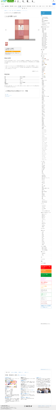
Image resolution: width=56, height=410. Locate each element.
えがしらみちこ (43, 90)
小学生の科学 (43, 167)
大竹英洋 (43, 91)
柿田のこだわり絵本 (44, 247)
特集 (12, 10)
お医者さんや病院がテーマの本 (45, 188)
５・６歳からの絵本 (44, 35)
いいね (42, 255)
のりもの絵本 (43, 165)
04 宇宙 (43, 235)
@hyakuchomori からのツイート (45, 369)
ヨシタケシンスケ (44, 126)
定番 (42, 52)
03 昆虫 (43, 234)
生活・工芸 (24, 6)
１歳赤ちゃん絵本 (44, 29)
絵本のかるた (43, 215)
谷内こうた (43, 110)
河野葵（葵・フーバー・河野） (45, 96)
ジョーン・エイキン (44, 143)
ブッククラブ (43, 259)
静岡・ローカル (43, 196)
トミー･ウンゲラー (44, 129)
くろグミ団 (43, 207)
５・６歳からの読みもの (45, 36)
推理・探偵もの (43, 175)
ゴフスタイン (43, 136)
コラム (37, 6)
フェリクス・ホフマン (44, 149)
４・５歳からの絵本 (44, 34)
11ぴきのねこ (43, 225)
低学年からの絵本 (44, 37)
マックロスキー (43, 150)
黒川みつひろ (43, 95)
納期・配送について (8, 397)
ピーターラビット (44, 205)
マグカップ (43, 218)
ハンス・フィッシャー (44, 144)
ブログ (47, 6)
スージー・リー (43, 158)
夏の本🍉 (43, 71)
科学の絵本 (43, 166)
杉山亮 (42, 103)
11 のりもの (43, 243)
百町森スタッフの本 (44, 80)
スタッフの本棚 (43, 246)
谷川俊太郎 (43, 111)
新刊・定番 (42, 49)
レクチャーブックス (24, 10)
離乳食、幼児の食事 (44, 191)
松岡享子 (43, 121)
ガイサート (43, 133)
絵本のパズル (43, 217)
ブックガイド (43, 199)
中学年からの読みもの (44, 42)
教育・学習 (43, 182)
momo (42, 254)
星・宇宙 (43, 169)
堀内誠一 (43, 120)
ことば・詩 (43, 181)
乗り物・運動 (29, 6)
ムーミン (43, 209)
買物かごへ (13, 51)
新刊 (42, 51)
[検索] (4, 4)
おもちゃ (15, 6)
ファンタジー (43, 174)
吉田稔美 (43, 127)
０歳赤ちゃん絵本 (44, 28)
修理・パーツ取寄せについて (25, 393)
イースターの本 (43, 66)
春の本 (42, 65)
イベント (43, 6)
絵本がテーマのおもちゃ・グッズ (46, 212)
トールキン (43, 141)
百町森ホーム (6, 10)
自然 (42, 184)
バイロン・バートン (44, 159)
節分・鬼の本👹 (44, 58)
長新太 (42, 113)
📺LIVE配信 (7, 6)
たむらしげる (43, 112)
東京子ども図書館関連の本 (17, 10)
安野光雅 (43, 83)
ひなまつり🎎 (43, 63)
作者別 (42, 78)
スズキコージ (43, 104)
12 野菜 (43, 244)
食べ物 (42, 173)
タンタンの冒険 (43, 208)
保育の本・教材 (43, 176)
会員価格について (23, 380)
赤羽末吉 (43, 81)
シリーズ (42, 203)
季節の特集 (11, 6)
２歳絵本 (43, 30)
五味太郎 (43, 98)
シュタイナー (43, 183)
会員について (27, 372)
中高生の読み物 (43, 45)
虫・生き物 (43, 168)
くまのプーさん (43, 206)
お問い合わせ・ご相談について (25, 397)
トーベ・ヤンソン (44, 157)
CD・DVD (33, 6)
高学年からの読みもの (44, 44)
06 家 (42, 237)
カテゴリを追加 (43, 263)
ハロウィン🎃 (43, 73)
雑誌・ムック (43, 251)
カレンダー (43, 224)
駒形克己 (43, 97)
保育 (49, 6)
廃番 (41, 261)
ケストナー (43, 135)
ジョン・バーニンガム (44, 142)
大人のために (8, 96)
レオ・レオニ (43, 156)
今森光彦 (43, 89)
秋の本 (42, 72)
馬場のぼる (43, 118)
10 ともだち (43, 242)
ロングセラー (43, 228)
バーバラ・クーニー (44, 134)
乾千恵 (42, 88)
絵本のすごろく (43, 216)
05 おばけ (43, 236)
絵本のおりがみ (43, 223)
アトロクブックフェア (44, 25)
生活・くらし (43, 190)
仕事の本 (43, 189)
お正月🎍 (43, 57)
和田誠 (42, 128)
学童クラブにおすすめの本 (45, 18)
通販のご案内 (8, 372)
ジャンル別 (42, 161)
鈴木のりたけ (43, 105)
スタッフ (48, 384)
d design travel (43, 253)
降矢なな (43, 119)
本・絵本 (19, 6)
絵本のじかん (43, 230)
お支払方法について (8, 377)
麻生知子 (43, 82)
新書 (42, 198)
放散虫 (42, 19)
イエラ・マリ (43, 151)
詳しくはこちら (21, 375)
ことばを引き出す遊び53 (45, 17)
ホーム (3, 6)
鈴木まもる (43, 106)
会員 (40, 6)
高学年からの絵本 (44, 43)
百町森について (21, 372)
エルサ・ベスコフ (44, 148)
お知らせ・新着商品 (14, 372)
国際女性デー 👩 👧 (44, 64)
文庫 (42, 197)
